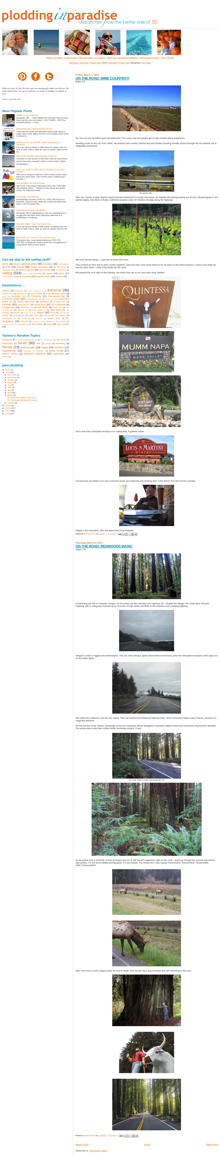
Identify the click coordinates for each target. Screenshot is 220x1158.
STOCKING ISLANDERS (27, 197)
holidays (59, 347)
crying (63, 339)
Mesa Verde (29, 313)
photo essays (71, 57)
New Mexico (18, 315)
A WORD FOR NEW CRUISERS (31, 210)
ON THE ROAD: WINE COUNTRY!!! (102, 78)
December (12, 375)
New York (33, 315)
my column (99, 57)
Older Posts (212, 1144)
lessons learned (26, 270)
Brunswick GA (18, 296)
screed (5, 357)
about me (111, 57)
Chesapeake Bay (56, 296)
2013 (7, 405)
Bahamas (31, 264)
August (11, 382)
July (10, 385)
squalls (49, 273)
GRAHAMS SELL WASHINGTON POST (34, 129)
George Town (8, 307)
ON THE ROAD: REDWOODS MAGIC (103, 546)
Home (147, 1144)
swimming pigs (7, 276)
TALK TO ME (167, 57)
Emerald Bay (60, 302)
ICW (7, 267)
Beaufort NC (7, 294)
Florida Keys (40, 304)
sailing (7, 273)
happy (44, 347)
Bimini (48, 294)
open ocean (44, 270)
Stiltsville (24, 321)
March (10, 395)
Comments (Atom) (98, 1150)
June (10, 387)
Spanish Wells (53, 318)
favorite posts (85, 57)
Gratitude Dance (30, 340)
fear (55, 267)
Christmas (7, 339)
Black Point (60, 293)
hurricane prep (8, 270)
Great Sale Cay (27, 307)
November (12, 377)
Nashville (62, 313)
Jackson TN (22, 310)
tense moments (23, 276)
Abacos (17, 264)
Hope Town (57, 307)
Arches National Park (35, 291)
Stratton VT (37, 322)
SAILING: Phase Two (118, 63)
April (10, 393)
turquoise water (43, 276)
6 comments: (111, 534)
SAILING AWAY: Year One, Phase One (33, 224)
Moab (53, 313)
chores (20, 267)
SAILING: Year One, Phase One (85, 63)
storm (61, 273)
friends (7, 347)
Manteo (17, 313)
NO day (43, 340)
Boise (4, 296)
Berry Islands (36, 294)
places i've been (54, 57)
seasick (26, 274)
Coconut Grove (11, 298)
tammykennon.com (149, 57)
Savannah (25, 318)
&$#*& (5, 264)
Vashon (24, 324)
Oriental (46, 315)
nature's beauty (10, 354)
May (10, 390)
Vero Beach (37, 324)
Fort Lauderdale (58, 304)
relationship (58, 354)
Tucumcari (6, 324)
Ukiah (16, 324)
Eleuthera (44, 302)
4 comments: (112, 1136)
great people (28, 347)
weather (59, 276)
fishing (63, 267)
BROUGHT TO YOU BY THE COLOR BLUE (36, 237)
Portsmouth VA (9, 318)
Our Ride (146, 63)
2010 (7, 413)
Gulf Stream (64, 264)
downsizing (7, 343)
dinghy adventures (39, 267)
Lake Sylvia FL (39, 310)
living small (56, 350)
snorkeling (37, 273)
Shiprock (39, 318)
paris (49, 324)
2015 (7, 369)
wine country (63, 324)
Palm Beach (60, 315)
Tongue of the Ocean (56, 321)
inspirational (9, 350)
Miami (40, 312)
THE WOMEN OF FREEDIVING (30, 183)
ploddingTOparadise (128, 57)
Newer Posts (81, 1144)
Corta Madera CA (34, 299)
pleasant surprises (35, 353)
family (22, 343)
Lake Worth (55, 310)
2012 (7, 408)
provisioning (61, 270)
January (11, 403)
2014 (7, 372)
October (11, 380)
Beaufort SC (22, 294)
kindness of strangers (34, 351)
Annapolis (19, 291)
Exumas (47, 264)
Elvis (17, 340)
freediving (60, 343)
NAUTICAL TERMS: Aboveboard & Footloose (36, 156)
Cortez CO (50, 299)
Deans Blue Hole (26, 302)
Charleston (36, 296)
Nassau (5, 315)
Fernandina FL (24, 305)
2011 (7, 411)
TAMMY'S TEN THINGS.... (28, 115)
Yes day (53, 340)
